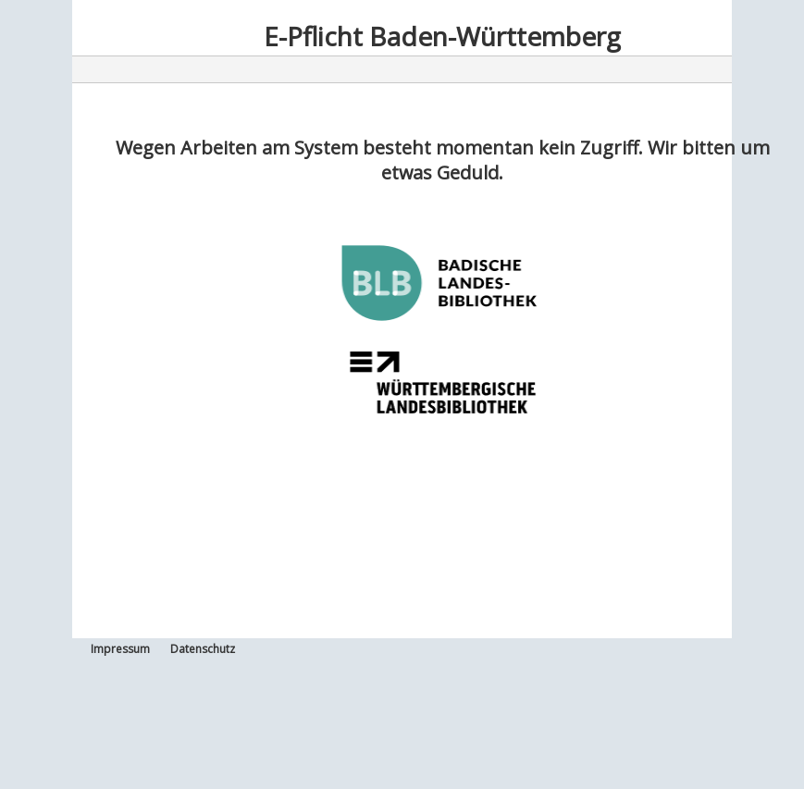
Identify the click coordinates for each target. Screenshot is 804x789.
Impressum (120, 649)
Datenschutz (202, 649)
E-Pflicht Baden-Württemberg (442, 36)
